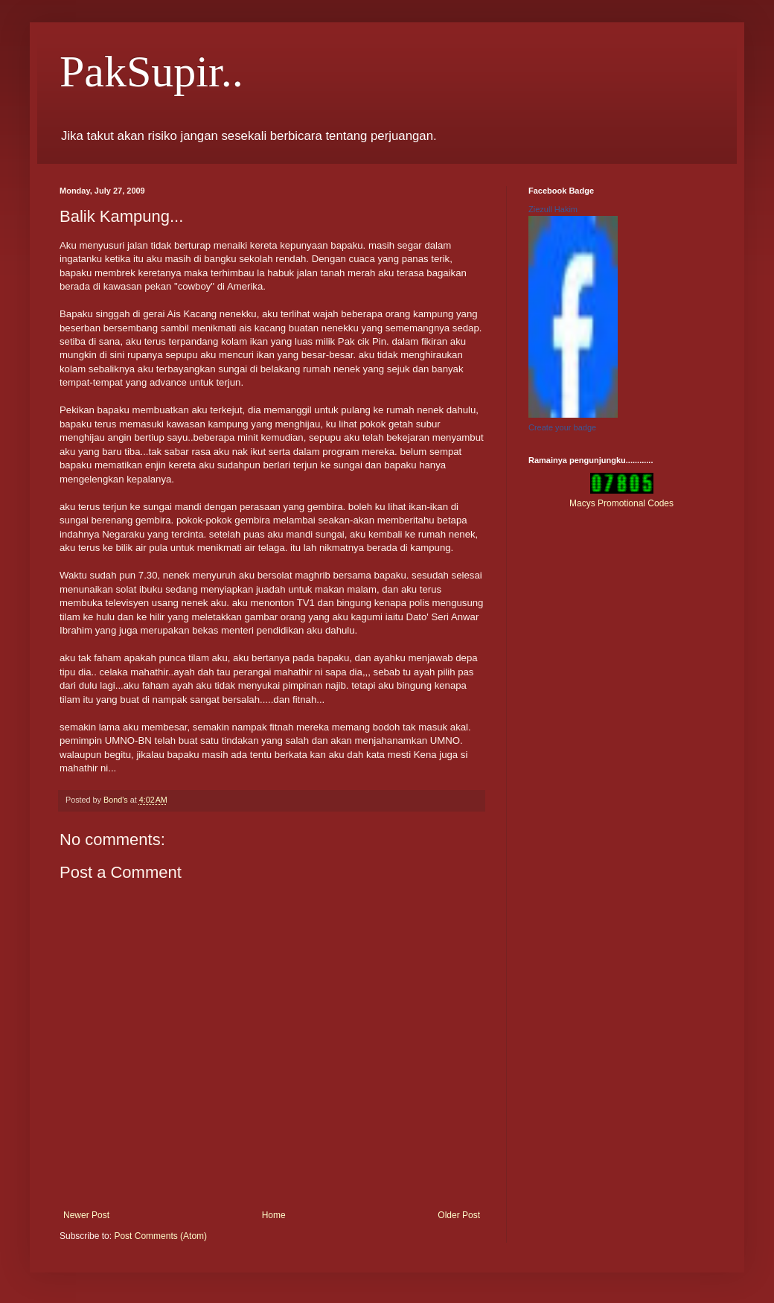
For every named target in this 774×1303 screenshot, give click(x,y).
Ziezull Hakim (553, 209)
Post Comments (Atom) (160, 1236)
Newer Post (86, 1215)
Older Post (459, 1215)
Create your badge (562, 427)
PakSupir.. (151, 71)
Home (274, 1215)
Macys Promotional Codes (621, 503)
